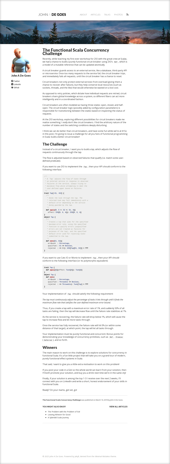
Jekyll (77, 456)
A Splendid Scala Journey (58, 417)
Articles (95, 14)
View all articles (118, 406)
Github (15, 87)
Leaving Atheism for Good (59, 414)
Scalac (124, 58)
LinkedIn (16, 84)
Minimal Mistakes (102, 456)
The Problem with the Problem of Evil (64, 411)
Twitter (15, 81)
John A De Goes (116, 400)
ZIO (96, 58)
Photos (118, 14)
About (83, 14)
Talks (107, 14)
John (52, 14)
